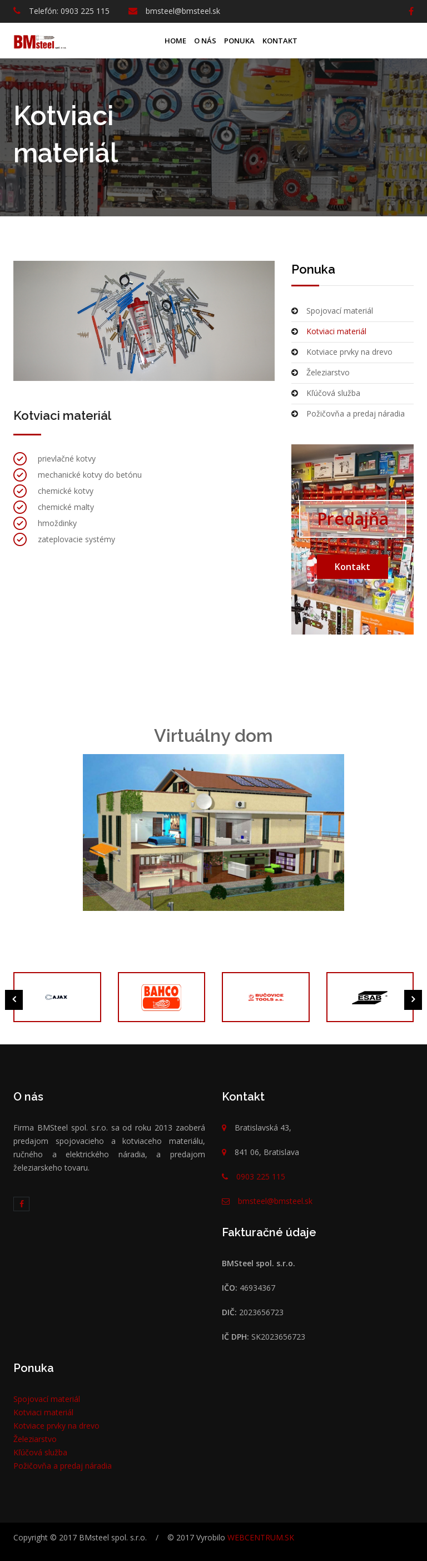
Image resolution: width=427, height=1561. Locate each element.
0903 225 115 (260, 1176)
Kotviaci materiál (328, 331)
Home (175, 41)
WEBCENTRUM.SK (260, 1537)
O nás (205, 41)
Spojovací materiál (332, 310)
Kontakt (279, 41)
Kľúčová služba (325, 393)
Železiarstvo (320, 372)
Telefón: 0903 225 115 (69, 11)
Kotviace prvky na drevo (342, 351)
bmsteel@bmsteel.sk (183, 11)
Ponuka (239, 41)
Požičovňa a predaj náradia (348, 413)
